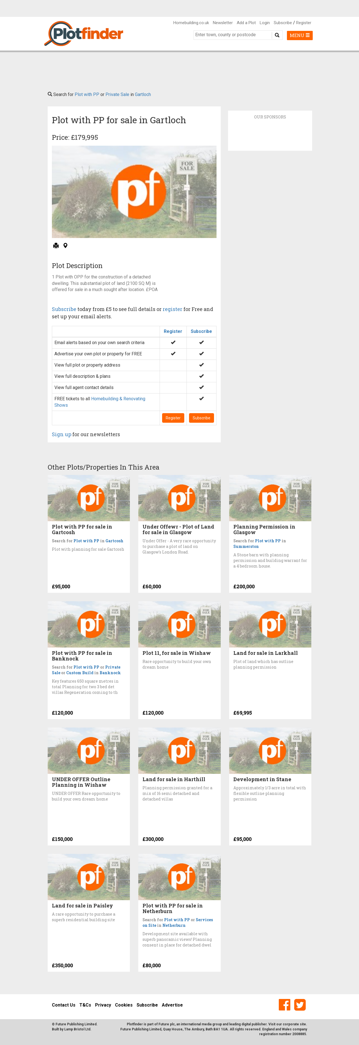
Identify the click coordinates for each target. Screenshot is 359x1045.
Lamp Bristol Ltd (77, 1029)
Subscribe (283, 22)
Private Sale (117, 94)
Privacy (103, 1005)
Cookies (124, 1005)
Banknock (110, 672)
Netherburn (174, 925)
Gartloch (143, 94)
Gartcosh (114, 540)
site (303, 1024)
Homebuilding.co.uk (191, 22)
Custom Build (79, 672)
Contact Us (63, 1005)
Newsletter (223, 22)
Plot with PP (87, 94)
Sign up (61, 434)
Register (303, 22)
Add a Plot (246, 22)
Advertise (172, 1005)
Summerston (246, 546)
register (172, 309)
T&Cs (85, 1005)
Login (265, 22)
